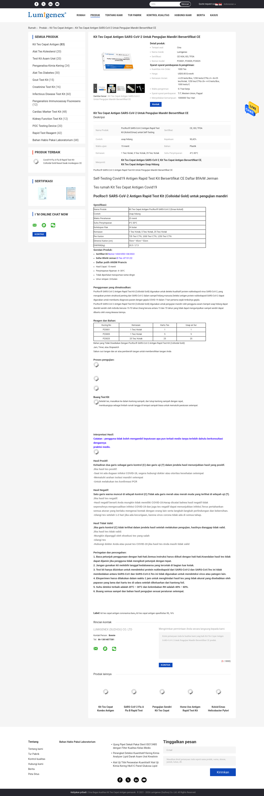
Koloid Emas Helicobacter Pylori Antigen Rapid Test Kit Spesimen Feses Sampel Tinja (218, 708)
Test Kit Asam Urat (44, 58)
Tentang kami (114, 15)
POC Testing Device (45, 126)
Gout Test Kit (40, 80)
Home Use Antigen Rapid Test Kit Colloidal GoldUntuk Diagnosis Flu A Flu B (190, 708)
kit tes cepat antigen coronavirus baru (118, 613)
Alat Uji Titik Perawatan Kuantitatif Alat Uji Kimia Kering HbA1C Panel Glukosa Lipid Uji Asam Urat (136, 764)
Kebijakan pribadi (79, 792)
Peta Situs (33, 774)
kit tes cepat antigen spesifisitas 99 (152, 613)
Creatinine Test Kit (44, 87)
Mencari (185, 4)
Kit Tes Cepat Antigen (61, 27)
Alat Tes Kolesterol (44, 51)
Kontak (155, 104)
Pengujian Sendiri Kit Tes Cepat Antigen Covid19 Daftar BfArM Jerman (162, 708)
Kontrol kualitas (158, 15)
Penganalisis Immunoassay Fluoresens (57, 101)
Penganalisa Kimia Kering (48, 65)
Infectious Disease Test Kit (49, 94)
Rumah (81, 15)
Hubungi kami (183, 15)
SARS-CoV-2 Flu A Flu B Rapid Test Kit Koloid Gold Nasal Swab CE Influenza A (134, 708)
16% (172, 613)
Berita (201, 15)
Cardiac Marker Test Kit (47, 111)
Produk (95, 15)
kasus (214, 15)
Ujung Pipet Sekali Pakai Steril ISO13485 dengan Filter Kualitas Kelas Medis (135, 746)
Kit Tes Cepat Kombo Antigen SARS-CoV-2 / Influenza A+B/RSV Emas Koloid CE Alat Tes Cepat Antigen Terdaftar (105, 708)
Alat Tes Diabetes (43, 72)
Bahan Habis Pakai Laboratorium (53, 140)
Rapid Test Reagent (44, 133)
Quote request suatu (208, 4)
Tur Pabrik (135, 15)
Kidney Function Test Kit (47, 118)
